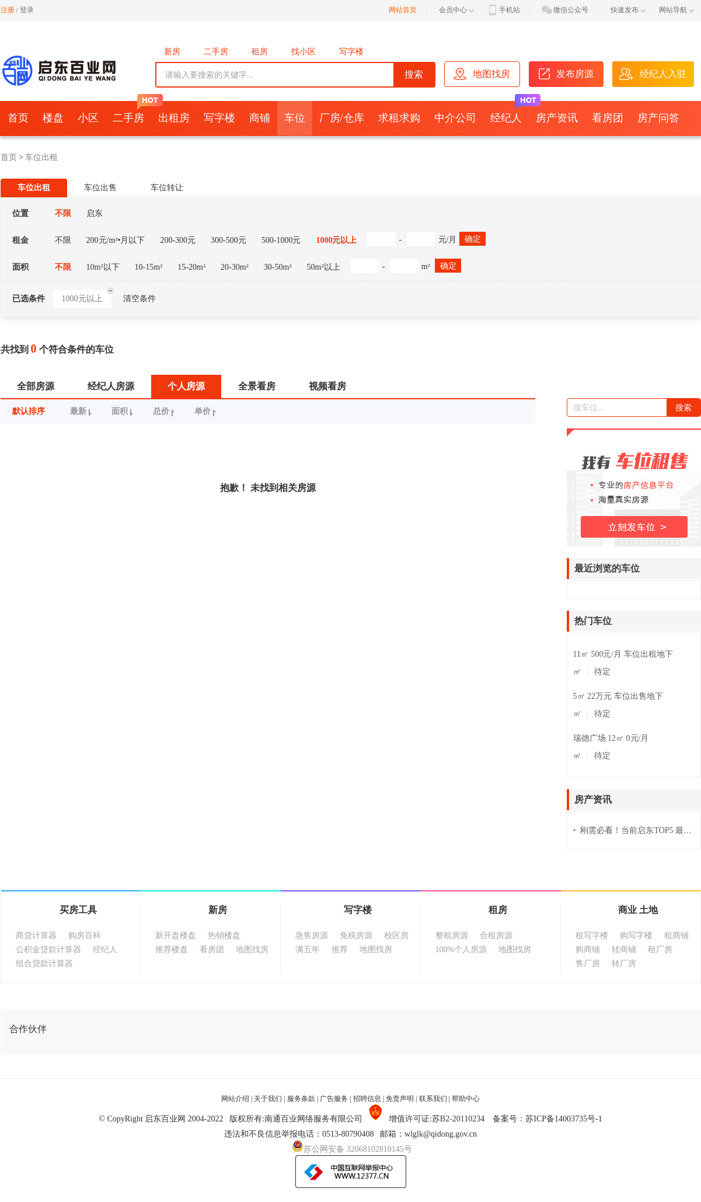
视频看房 (327, 386)
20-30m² (235, 267)
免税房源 (356, 935)
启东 (94, 213)
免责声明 (400, 1099)
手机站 (503, 10)
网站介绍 (235, 1099)
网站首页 (403, 10)
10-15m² (149, 267)
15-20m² (191, 267)
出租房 (174, 118)
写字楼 (351, 51)
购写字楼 (636, 935)
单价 (206, 411)
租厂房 (660, 949)
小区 (88, 118)
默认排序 (28, 411)
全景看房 (256, 386)
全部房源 (35, 386)
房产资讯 (557, 118)
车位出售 (100, 187)
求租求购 (399, 118)
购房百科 (84, 935)
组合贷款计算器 (44, 963)
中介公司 (455, 118)
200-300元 (178, 240)
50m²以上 (323, 267)
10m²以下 (103, 267)
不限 (63, 213)
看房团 (607, 118)
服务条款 (301, 1099)
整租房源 (451, 935)
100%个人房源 (461, 949)
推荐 (340, 949)
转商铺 (624, 949)
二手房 (216, 51)
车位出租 (41, 157)
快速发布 (628, 10)
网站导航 (676, 10)
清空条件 (139, 298)
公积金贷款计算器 (48, 949)
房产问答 (658, 118)
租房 (260, 51)
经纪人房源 (111, 386)
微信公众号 (564, 10)
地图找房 (252, 949)
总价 (165, 411)
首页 (18, 118)
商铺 (259, 118)
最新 (82, 411)
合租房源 (496, 935)
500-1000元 (281, 240)
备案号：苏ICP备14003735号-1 (547, 1118)
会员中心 (456, 10)
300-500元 (228, 240)
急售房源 (311, 935)
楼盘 (53, 118)
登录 (27, 10)
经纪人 (509, 112)
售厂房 (588, 963)
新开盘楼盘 (175, 935)
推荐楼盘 (171, 949)
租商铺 (676, 935)
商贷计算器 (36, 935)
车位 (294, 118)
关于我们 (268, 1099)
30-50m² (278, 267)
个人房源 (186, 386)
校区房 (396, 935)
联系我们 (433, 1099)
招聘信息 (367, 1099)
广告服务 (334, 1099)
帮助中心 (466, 1099)
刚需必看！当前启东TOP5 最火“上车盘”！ (634, 830)
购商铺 (588, 949)
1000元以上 (336, 240)
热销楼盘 (224, 935)
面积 (124, 411)
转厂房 (624, 963)
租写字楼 (592, 935)
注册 (8, 10)
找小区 (303, 51)
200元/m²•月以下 (115, 240)
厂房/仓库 (341, 118)
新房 (172, 51)
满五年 (307, 949)
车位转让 (167, 187)
